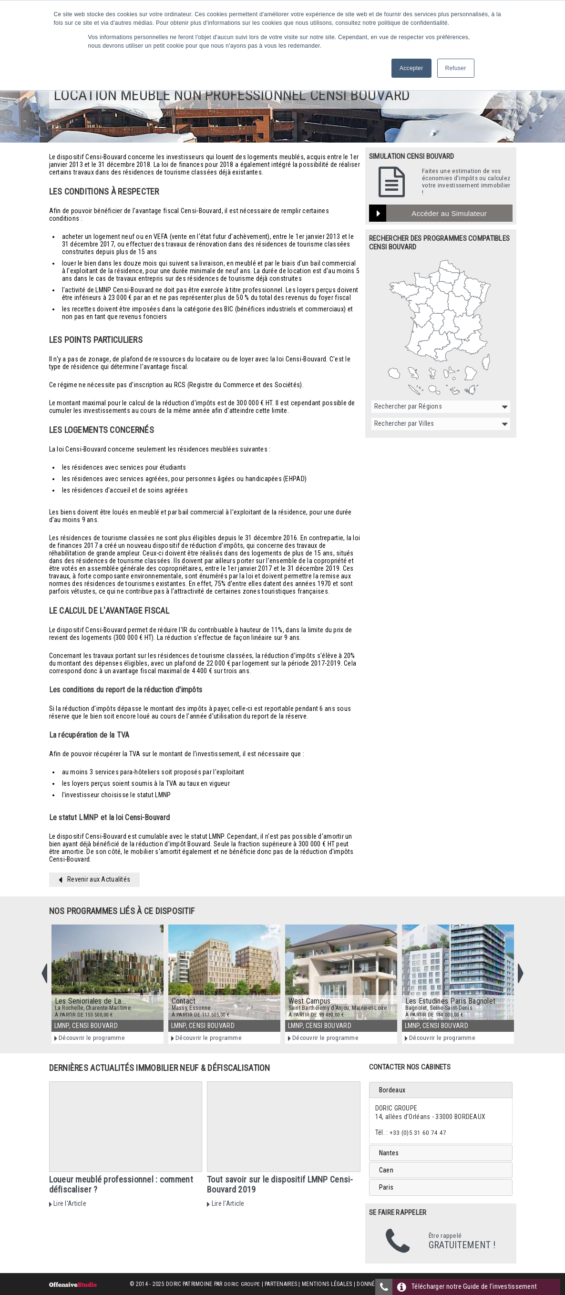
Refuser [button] (455, 68)
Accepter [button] (411, 68)
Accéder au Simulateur (428, 213)
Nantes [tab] (389, 1153)
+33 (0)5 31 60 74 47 (418, 1132)
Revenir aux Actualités (95, 879)
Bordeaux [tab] (392, 1090)
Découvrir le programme (90, 1037)
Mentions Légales (327, 1283)
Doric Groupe (242, 1283)
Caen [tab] (386, 1170)
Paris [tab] (386, 1187)
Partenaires (281, 1283)
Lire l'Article (67, 1203)
